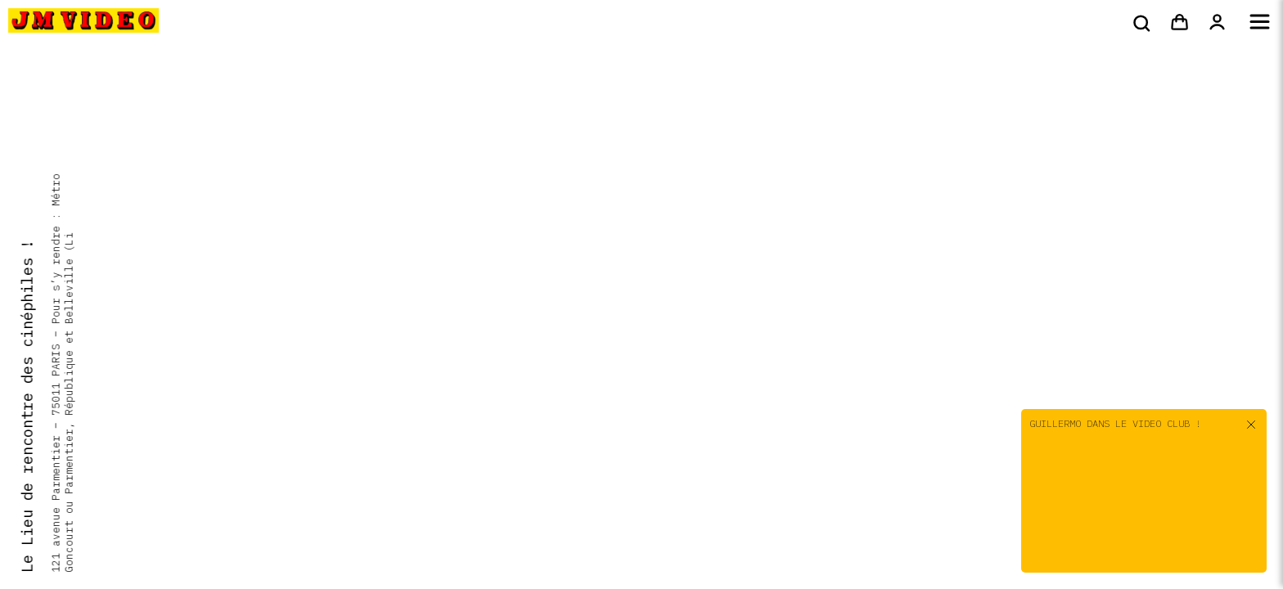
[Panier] (1179, 22)
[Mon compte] (1217, 22)
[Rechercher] (1140, 23)
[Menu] (1260, 23)
